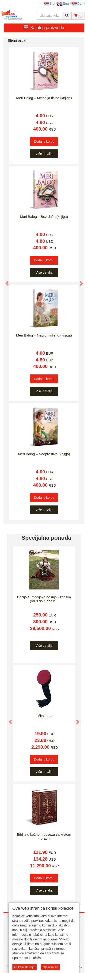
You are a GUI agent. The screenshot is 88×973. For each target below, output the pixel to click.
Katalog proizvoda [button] (44, 27)
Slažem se (50, 967)
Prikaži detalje (24, 967)
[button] (5, 280)
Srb (49, 3)
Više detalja (43, 154)
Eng (63, 3)
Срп (77, 3)
